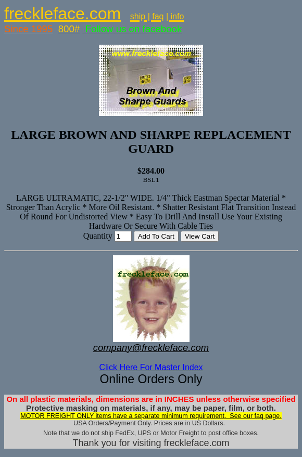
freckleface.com (62, 13)
